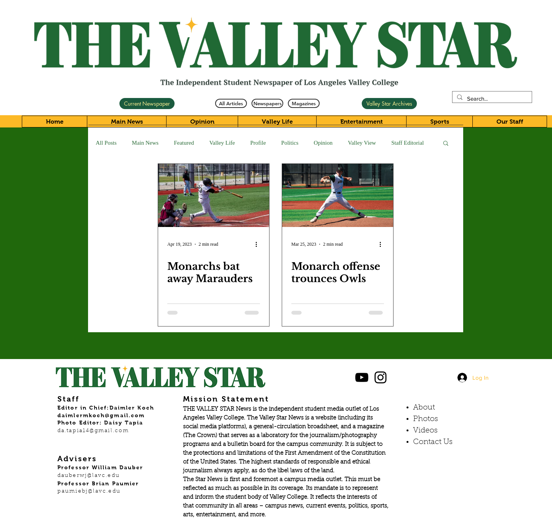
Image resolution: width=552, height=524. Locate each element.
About (424, 407)
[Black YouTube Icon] (362, 377)
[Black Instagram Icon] (380, 377)
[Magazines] (304, 103)
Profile (258, 143)
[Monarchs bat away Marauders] (213, 195)
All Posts (106, 143)
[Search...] (491, 98)
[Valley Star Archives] (389, 103)
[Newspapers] (267, 103)
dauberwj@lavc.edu (88, 475)
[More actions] (258, 244)
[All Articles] (231, 103)
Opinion (323, 143)
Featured (184, 143)
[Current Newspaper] (147, 103)
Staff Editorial (407, 143)
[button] (445, 144)
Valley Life (222, 143)
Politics (290, 143)
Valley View (362, 143)
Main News (145, 143)
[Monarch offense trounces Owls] (337, 195)
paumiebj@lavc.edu (89, 491)
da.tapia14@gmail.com (93, 431)
